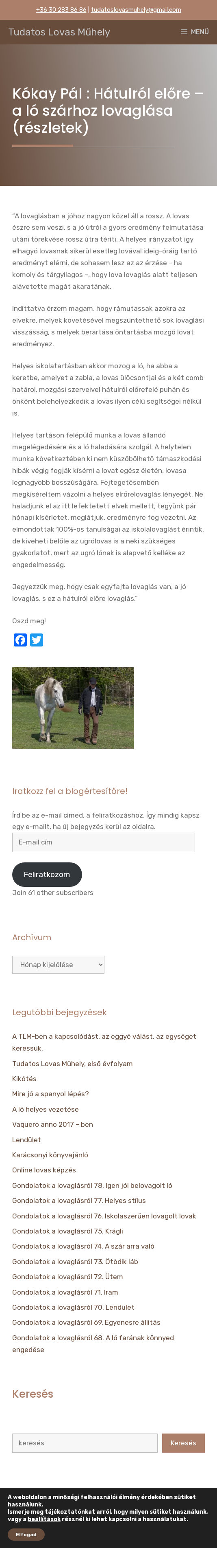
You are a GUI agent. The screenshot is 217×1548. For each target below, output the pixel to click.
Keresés (183, 1443)
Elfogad (26, 1534)
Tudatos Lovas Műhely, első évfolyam (72, 1064)
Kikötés (24, 1079)
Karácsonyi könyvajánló (50, 1155)
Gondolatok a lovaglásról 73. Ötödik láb (75, 1262)
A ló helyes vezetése (45, 1109)
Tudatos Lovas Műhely (59, 32)
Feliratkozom (47, 874)
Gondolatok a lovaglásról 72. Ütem (67, 1277)
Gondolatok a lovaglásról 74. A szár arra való (83, 1246)
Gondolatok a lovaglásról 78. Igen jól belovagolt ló (92, 1185)
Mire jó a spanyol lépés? (50, 1094)
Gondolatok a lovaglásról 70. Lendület (73, 1307)
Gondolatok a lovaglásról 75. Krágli (67, 1231)
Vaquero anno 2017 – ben (52, 1124)
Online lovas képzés (44, 1170)
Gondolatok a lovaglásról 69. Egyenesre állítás (86, 1322)
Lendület (26, 1140)
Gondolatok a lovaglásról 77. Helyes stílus (79, 1200)
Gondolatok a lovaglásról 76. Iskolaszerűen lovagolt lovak (104, 1216)
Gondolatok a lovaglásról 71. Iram (65, 1292)
